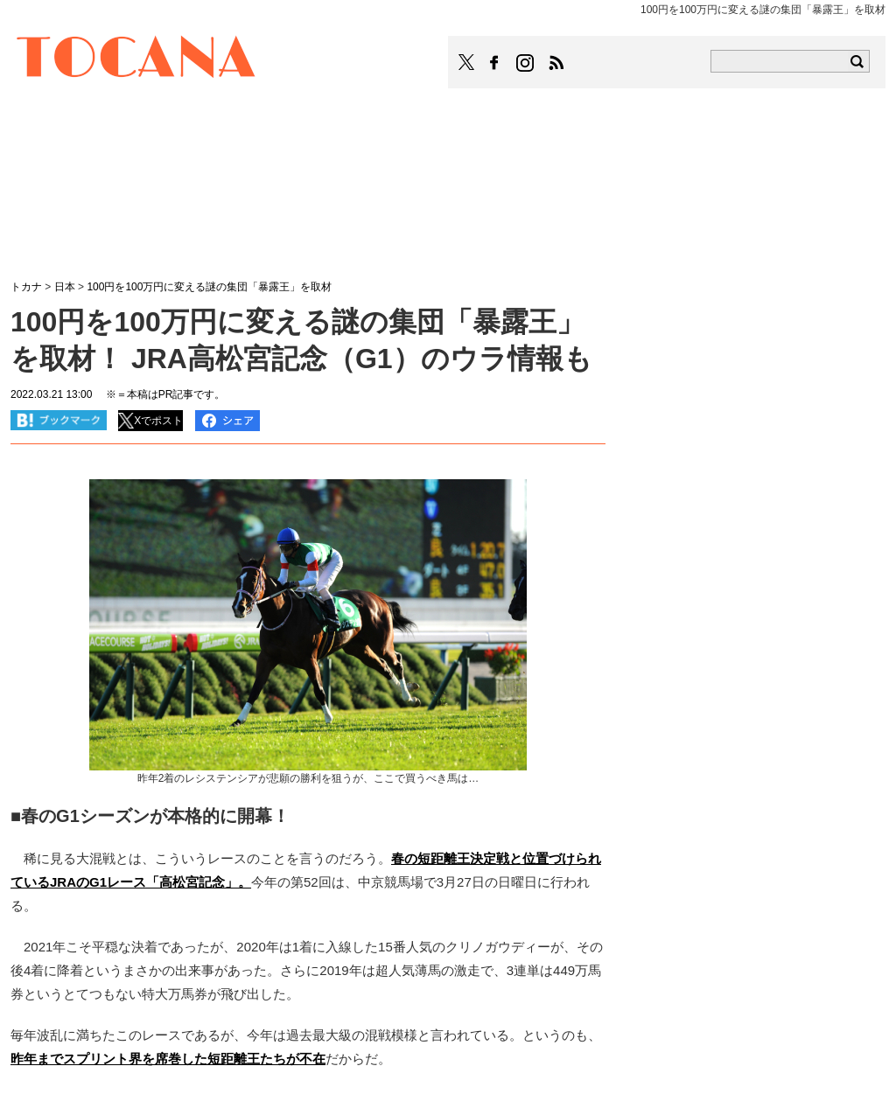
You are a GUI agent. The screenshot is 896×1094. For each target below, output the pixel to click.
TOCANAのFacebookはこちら (494, 63)
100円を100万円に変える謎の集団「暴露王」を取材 (209, 287)
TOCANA (136, 59)
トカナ (26, 287)
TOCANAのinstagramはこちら (526, 63)
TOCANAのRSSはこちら (556, 63)
